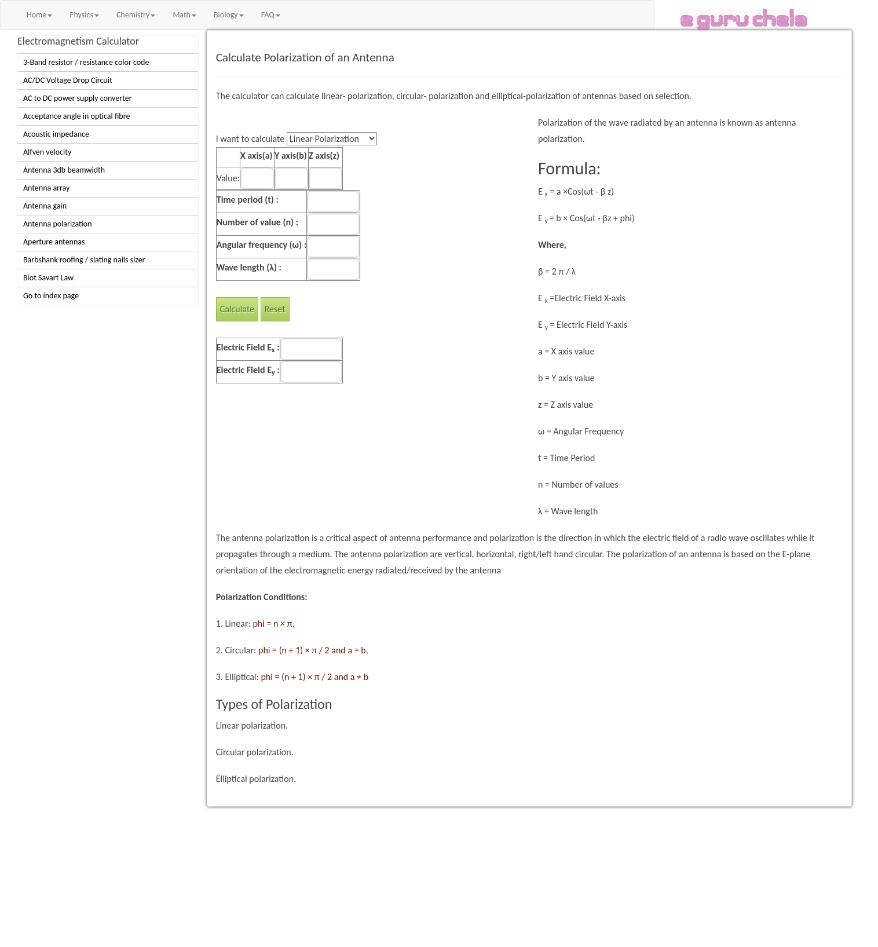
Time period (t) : (248, 199)
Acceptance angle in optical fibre (76, 116)
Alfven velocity (47, 152)
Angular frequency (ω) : (261, 244)
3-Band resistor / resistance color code (86, 62)
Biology (229, 15)
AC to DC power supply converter (77, 98)
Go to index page (51, 296)
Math (184, 15)
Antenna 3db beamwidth (64, 170)
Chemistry (135, 15)
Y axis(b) (291, 155)
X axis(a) (256, 155)
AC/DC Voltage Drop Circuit (67, 80)
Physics (84, 15)
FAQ (270, 15)
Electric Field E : (248, 348)
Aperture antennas (54, 242)
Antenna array (46, 188)
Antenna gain (45, 206)
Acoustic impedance (56, 134)
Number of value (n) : (257, 222)
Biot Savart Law (48, 278)
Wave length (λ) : (249, 267)
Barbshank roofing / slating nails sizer (84, 260)
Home (39, 15)
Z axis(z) (324, 155)
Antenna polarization (57, 224)
